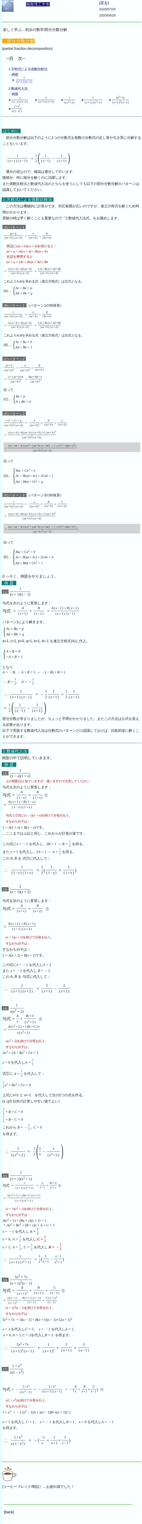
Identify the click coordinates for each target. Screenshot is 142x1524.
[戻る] (104, 3)
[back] (9, 1512)
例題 (15, 74)
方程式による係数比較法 (29, 69)
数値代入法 (19, 88)
